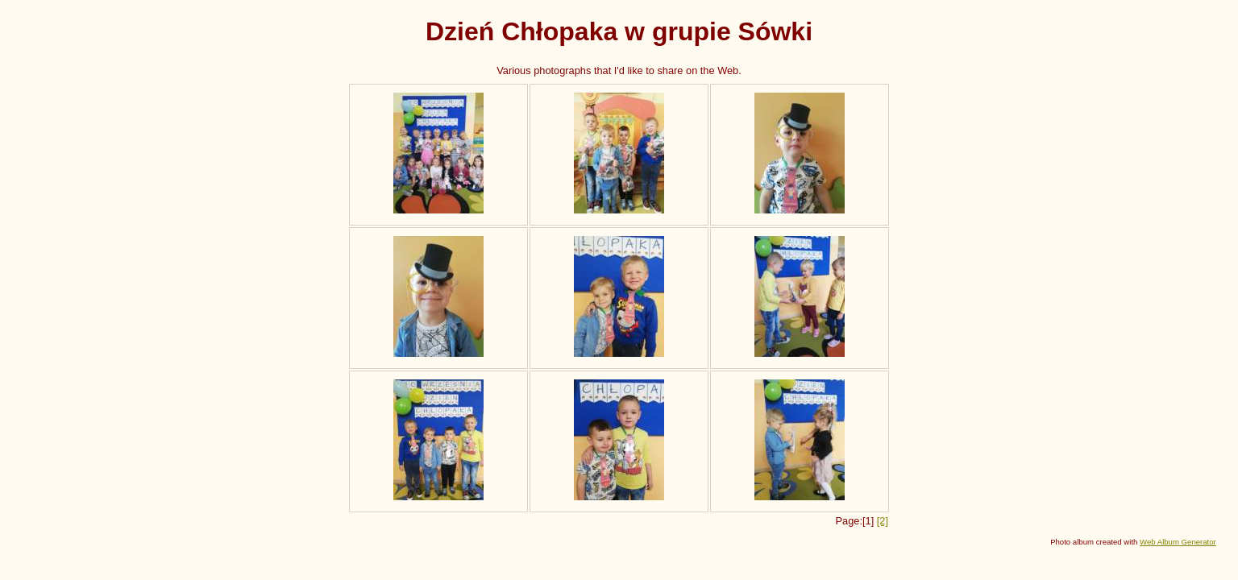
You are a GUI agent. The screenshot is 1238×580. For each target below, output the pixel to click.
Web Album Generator (1178, 541)
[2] (882, 521)
